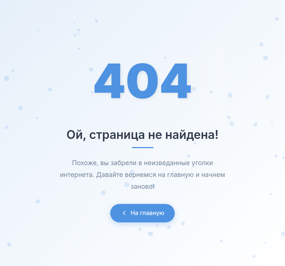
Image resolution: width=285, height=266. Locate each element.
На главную (142, 212)
